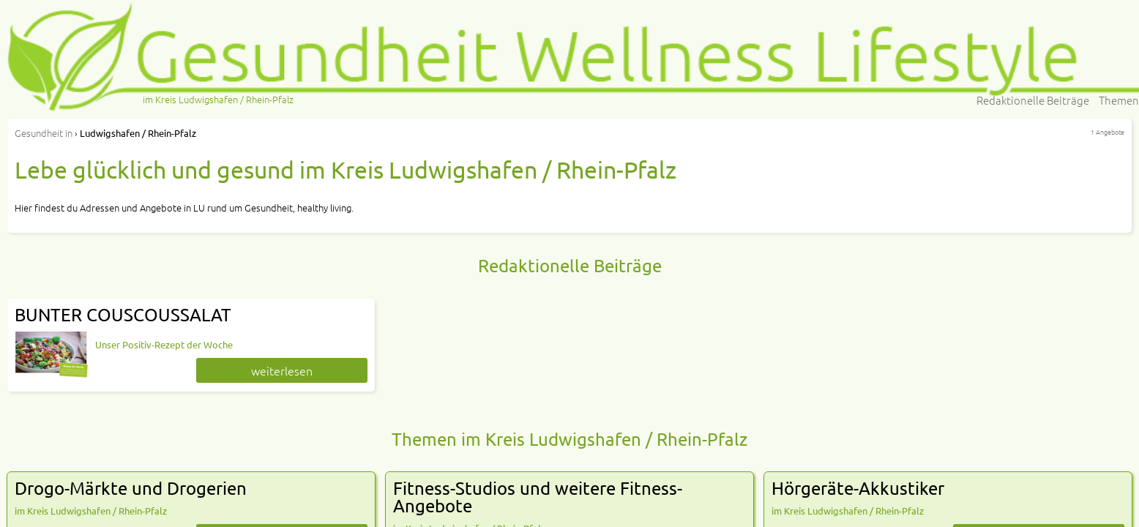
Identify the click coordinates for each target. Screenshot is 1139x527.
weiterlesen (282, 370)
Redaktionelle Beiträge (1032, 100)
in (43, 133)
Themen (1119, 100)
